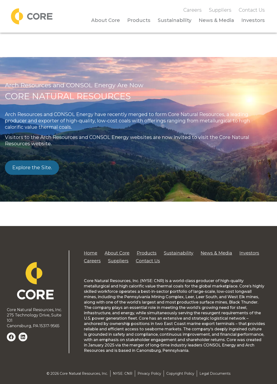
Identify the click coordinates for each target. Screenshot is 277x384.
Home (90, 253)
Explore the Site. (32, 167)
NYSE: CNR (122, 373)
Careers (192, 10)
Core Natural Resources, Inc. (84, 373)
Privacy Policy (149, 373)
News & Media (216, 20)
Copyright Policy (180, 373)
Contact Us (252, 10)
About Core (105, 20)
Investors (253, 20)
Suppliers (220, 10)
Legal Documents (214, 373)
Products (138, 20)
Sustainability (174, 20)
